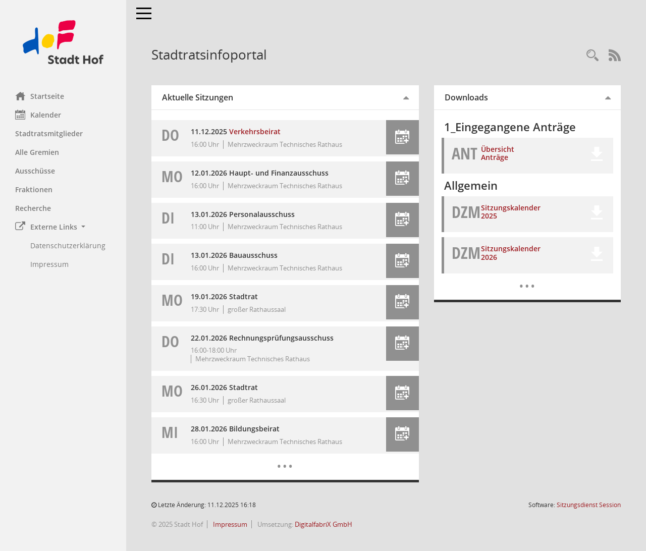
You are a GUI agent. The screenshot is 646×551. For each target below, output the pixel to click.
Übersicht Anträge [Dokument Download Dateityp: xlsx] (497, 153)
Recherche (33, 208)
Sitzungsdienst (589, 505)
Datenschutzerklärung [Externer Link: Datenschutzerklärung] (67, 245)
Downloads (466, 97)
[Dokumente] (527, 278)
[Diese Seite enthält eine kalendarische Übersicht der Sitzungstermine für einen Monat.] (285, 459)
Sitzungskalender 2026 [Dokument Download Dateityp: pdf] (511, 253)
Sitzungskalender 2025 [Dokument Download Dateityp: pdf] (511, 212)
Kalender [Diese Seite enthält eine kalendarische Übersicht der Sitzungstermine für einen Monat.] (38, 114)
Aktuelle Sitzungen (197, 97)
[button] (63, 226)
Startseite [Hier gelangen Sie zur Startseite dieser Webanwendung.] (39, 96)
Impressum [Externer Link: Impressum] (49, 264)
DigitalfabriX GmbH (323, 524)
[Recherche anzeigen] (592, 55)
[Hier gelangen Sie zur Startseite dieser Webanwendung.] (63, 42)
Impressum (229, 524)
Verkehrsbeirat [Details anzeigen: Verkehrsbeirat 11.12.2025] (255, 131)
